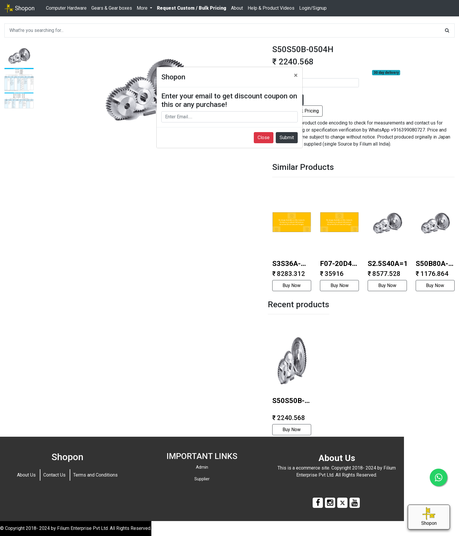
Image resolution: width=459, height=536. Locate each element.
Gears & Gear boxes (111, 8)
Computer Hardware (66, 8)
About (237, 8)
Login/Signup (313, 8)
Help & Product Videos (271, 8)
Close (264, 137)
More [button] (143, 8)
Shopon (20, 8)
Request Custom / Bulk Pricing (191, 8)
